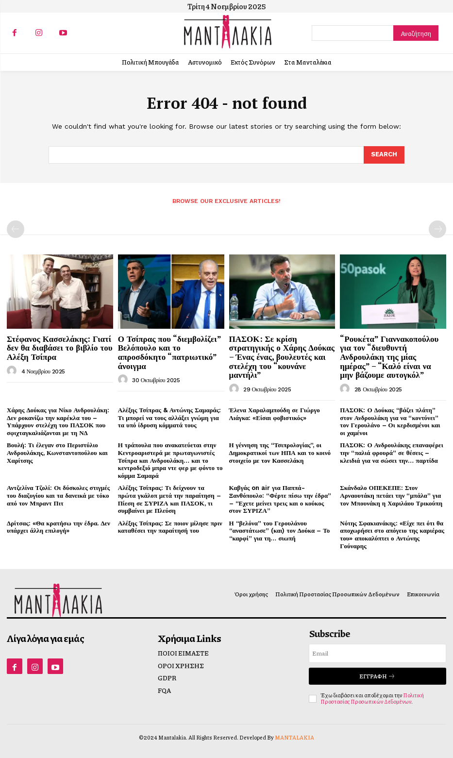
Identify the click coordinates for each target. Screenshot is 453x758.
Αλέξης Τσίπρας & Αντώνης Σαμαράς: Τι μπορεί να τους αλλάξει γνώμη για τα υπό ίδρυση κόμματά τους (169, 417)
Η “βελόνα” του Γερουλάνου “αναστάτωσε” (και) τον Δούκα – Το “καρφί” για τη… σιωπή (279, 531)
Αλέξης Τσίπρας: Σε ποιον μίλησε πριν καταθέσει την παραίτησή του (170, 527)
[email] (377, 653)
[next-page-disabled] (437, 229)
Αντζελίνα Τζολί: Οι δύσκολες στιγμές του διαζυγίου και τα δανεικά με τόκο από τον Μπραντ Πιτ (58, 495)
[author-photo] (13, 371)
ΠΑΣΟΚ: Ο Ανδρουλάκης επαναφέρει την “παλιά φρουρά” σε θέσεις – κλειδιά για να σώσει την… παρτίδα (391, 452)
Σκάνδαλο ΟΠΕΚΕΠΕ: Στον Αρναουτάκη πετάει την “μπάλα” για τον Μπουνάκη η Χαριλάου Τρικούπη (391, 495)
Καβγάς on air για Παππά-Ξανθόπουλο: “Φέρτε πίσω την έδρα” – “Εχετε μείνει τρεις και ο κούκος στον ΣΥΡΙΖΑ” (280, 499)
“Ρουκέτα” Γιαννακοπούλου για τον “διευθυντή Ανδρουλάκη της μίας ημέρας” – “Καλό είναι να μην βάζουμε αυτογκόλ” (389, 357)
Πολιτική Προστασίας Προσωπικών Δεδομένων (372, 698)
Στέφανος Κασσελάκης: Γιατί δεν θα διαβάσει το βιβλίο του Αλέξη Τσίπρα (60, 347)
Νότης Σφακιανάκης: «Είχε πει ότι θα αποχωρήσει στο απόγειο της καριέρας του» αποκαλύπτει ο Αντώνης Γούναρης (392, 535)
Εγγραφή (377, 676)
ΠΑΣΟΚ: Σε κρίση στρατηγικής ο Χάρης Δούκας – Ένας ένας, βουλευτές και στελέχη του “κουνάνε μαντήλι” (282, 357)
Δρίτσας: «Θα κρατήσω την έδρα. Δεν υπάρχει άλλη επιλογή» (58, 527)
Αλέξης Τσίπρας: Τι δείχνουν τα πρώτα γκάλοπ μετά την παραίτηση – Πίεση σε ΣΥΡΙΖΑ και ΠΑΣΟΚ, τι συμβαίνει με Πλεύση (169, 499)
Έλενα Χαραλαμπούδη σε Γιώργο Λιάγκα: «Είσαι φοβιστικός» (274, 413)
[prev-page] (15, 229)
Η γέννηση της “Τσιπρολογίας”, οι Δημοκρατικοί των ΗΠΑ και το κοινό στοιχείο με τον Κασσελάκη (280, 452)
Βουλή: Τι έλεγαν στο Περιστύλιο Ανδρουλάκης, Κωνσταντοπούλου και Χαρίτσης (57, 452)
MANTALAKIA (294, 737)
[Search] (415, 33)
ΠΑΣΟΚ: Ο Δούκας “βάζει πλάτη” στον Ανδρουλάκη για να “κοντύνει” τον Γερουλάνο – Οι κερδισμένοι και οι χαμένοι (390, 421)
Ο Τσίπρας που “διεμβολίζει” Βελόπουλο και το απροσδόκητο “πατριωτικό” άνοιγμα (169, 352)
